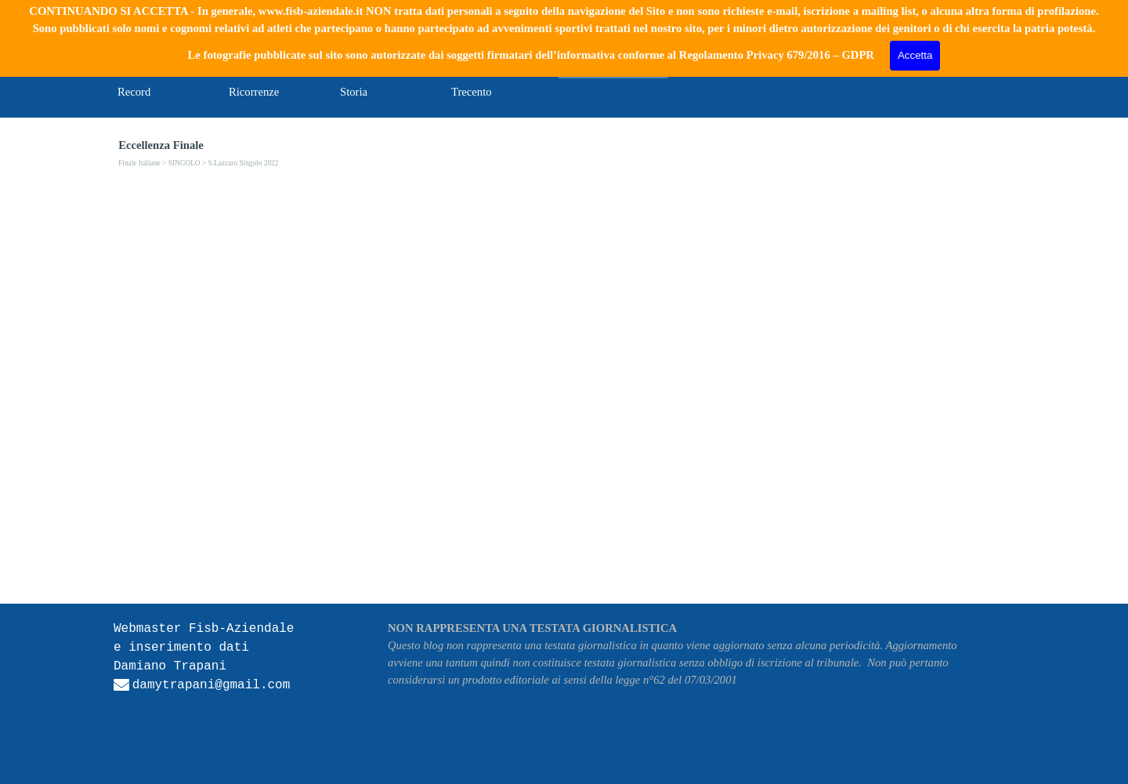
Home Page (144, 66)
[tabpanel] (227, 674)
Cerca (992, 30)
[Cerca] (913, 31)
